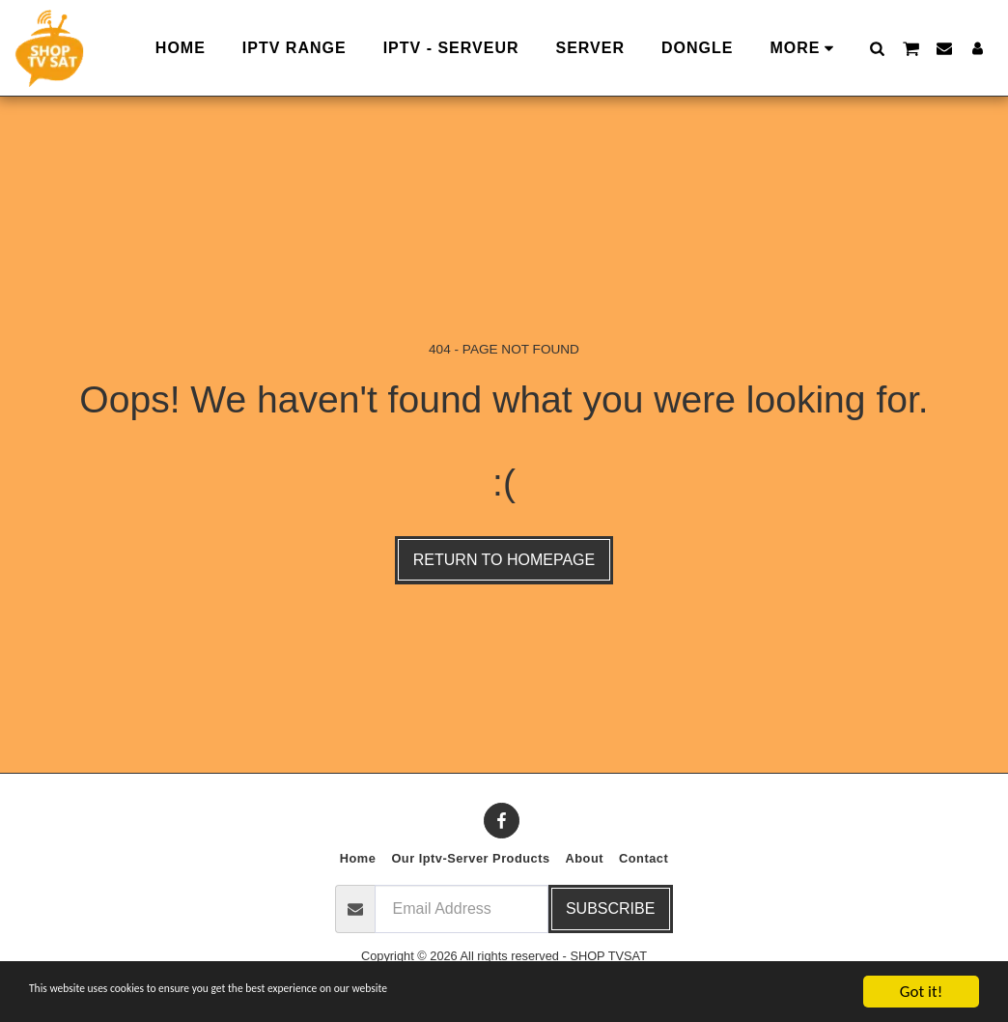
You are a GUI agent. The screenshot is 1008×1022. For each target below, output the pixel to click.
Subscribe (610, 908)
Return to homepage (504, 560)
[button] (876, 48)
